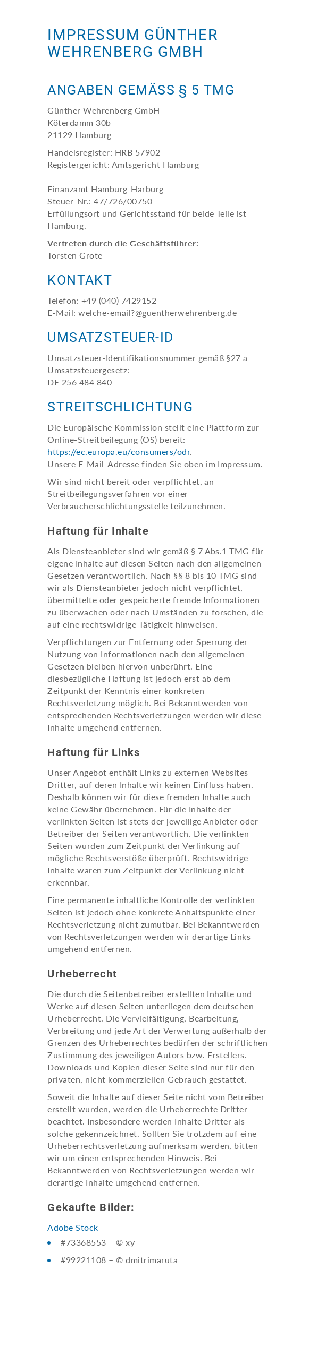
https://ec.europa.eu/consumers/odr (118, 452)
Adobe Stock (72, 1227)
